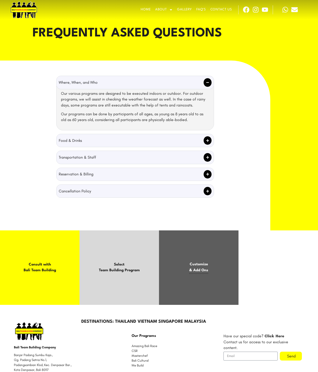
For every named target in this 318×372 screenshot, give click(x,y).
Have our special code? (253, 336)
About (164, 10)
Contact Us (221, 9)
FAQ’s (201, 9)
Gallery (184, 9)
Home (146, 9)
